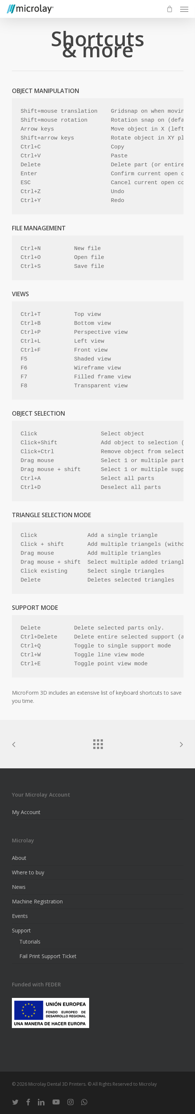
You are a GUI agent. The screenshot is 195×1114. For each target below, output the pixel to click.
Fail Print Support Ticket (48, 956)
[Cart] (169, 8)
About (19, 857)
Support (21, 930)
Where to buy (28, 872)
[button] (184, 9)
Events (20, 915)
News (19, 886)
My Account (26, 812)
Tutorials (29, 941)
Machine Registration (37, 901)
